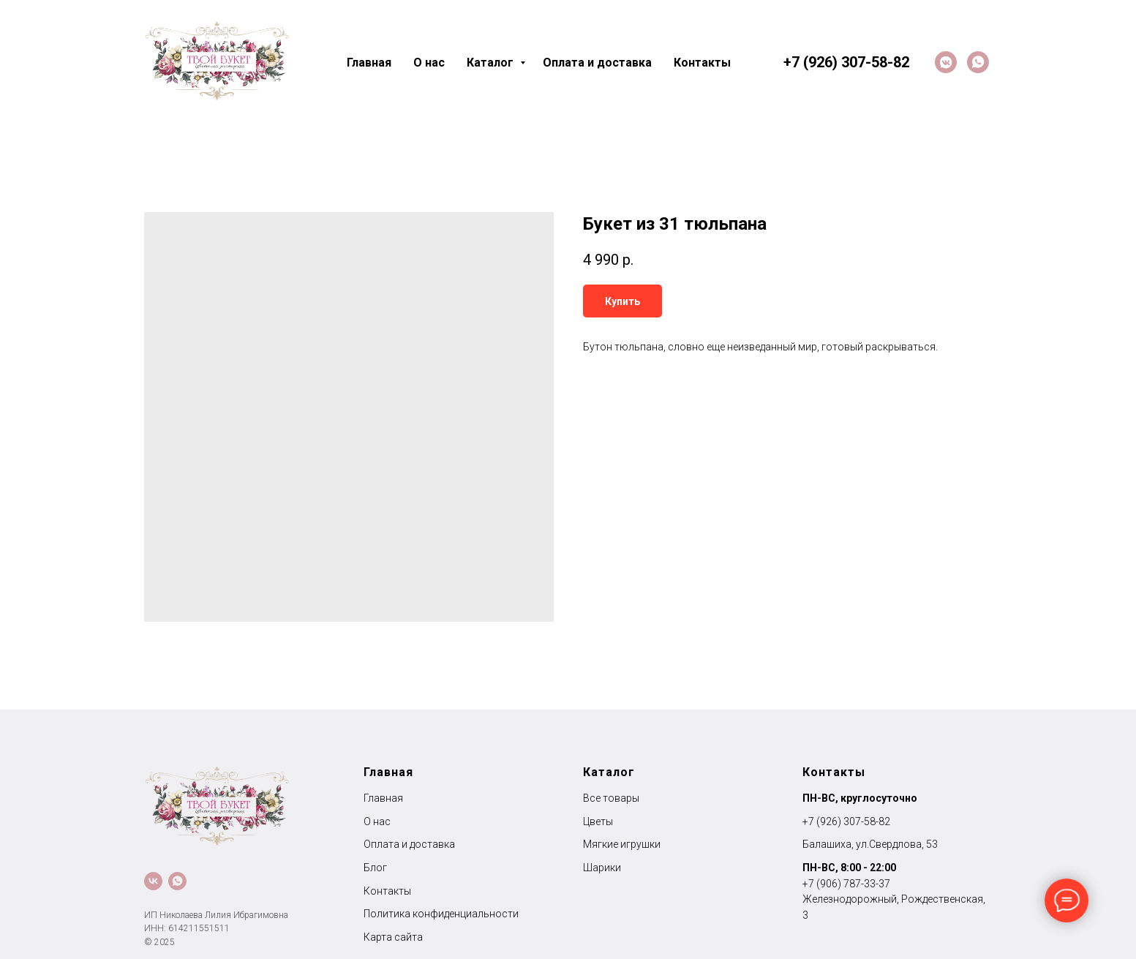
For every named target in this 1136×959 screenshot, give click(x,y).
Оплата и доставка (597, 62)
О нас (429, 62)
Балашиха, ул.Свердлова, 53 (870, 844)
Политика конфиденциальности (441, 913)
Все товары (611, 798)
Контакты (702, 62)
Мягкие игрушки (622, 844)
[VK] (946, 62)
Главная (369, 62)
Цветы (598, 821)
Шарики (602, 867)
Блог (375, 867)
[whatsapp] (978, 62)
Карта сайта (393, 937)
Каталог (491, 62)
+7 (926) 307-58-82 (846, 821)
